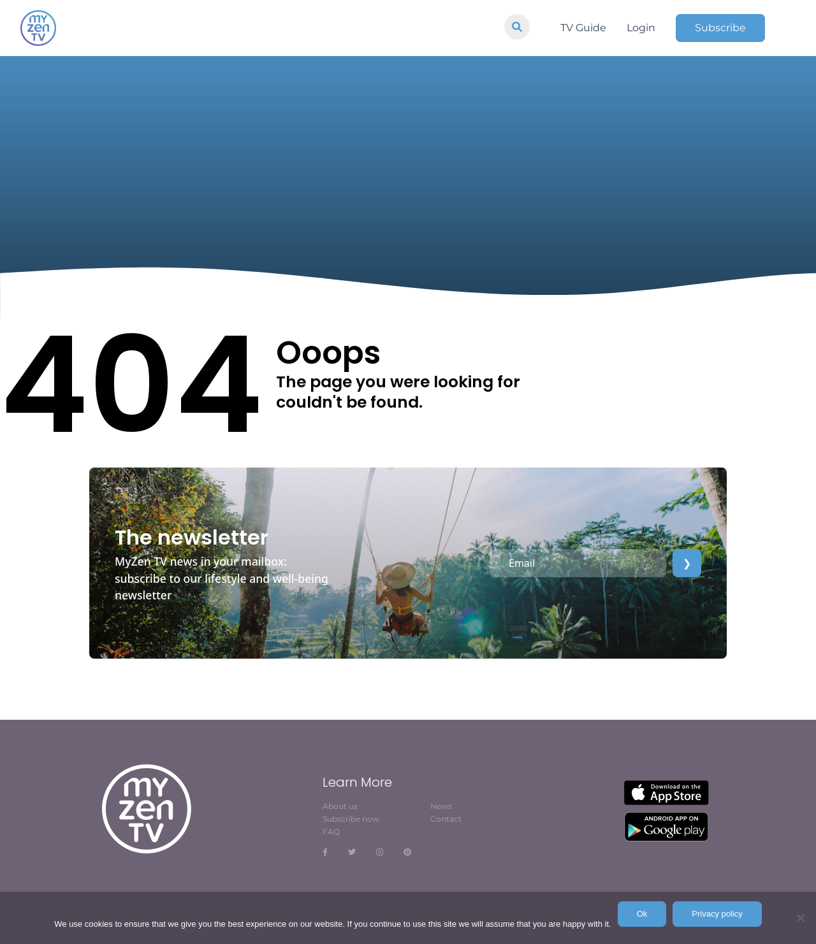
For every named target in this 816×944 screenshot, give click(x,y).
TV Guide (583, 28)
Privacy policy (717, 914)
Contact (446, 819)
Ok (642, 914)
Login (641, 28)
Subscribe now (351, 819)
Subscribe (720, 28)
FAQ (331, 831)
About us (340, 806)
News (441, 806)
